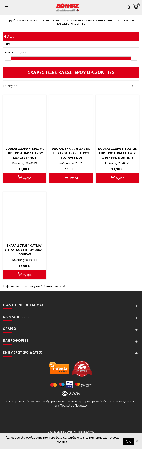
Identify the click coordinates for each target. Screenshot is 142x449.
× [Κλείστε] (137, 441)
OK (128, 441)
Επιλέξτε (11, 86)
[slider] (8, 58)
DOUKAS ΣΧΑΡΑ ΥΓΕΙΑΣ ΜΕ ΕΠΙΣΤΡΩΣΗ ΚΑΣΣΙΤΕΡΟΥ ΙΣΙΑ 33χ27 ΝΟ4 (24, 153)
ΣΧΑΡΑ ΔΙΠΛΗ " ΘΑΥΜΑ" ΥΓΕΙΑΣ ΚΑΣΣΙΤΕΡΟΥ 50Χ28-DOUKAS (24, 249)
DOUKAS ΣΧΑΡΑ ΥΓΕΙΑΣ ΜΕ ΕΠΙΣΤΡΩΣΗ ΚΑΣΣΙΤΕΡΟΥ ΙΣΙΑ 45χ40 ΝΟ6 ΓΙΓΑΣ (117, 153)
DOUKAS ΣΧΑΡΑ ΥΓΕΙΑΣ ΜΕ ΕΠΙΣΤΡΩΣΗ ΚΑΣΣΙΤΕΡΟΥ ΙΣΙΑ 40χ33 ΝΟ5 (71, 153)
